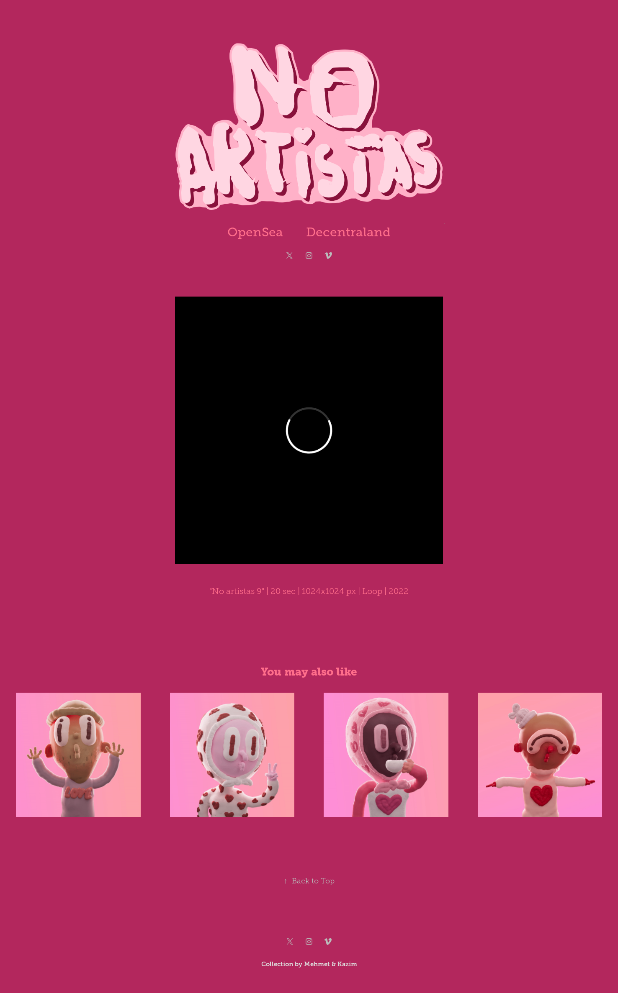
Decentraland (348, 232)
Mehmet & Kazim (330, 964)
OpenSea (255, 232)
